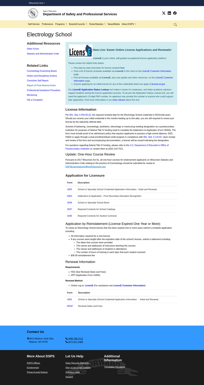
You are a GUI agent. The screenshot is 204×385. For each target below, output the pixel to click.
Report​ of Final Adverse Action (41, 85)
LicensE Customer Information (156, 71)
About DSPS (128, 24)
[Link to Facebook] (175, 13)
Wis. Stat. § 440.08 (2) (80, 115)
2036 (69, 216)
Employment (33, 367)
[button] (175, 24)
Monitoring (32, 95)
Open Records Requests (77, 363)
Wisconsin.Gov (36, 3)
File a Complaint (35, 100)
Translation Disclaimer (114, 367)
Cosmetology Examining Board (42, 71)
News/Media (114, 24)
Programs (60, 24)
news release (118, 100)
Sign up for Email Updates (78, 367)
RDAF (70, 306)
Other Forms (33, 49)
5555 (69, 196)
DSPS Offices (33, 363)
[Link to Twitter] (164, 13)
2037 (69, 209)
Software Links (73, 372)
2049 (69, 202)
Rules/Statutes (96, 24)
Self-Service (34, 24)
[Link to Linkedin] (170, 13)
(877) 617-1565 (74, 342)
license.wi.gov (158, 84)
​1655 (69, 299)
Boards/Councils (77, 24)
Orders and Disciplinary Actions (42, 76)
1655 (69, 189)
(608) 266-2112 (74, 338)
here (122, 68)
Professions (47, 24)
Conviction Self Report (37, 80)
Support (69, 377)
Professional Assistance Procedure (43, 90)
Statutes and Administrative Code (43, 54)
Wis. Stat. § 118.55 (152, 137)
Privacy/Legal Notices (37, 372)
